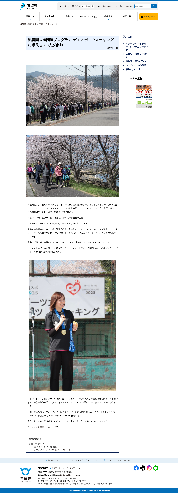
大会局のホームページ (46, 427)
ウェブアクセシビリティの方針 (118, 460)
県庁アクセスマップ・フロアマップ (66, 468)
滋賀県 (23, 24)
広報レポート (51, 24)
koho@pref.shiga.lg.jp (60, 450)
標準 (88, 6)
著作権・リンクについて (57, 460)
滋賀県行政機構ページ (68, 475)
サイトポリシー (94, 460)
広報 (41, 24)
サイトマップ (77, 460)
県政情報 (32, 24)
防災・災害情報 (150, 16)
